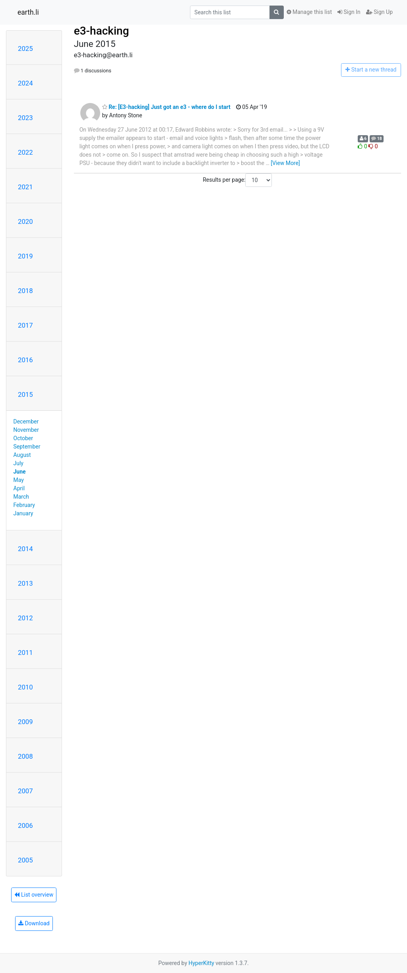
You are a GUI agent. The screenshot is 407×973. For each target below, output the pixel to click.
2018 (25, 291)
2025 (25, 48)
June (20, 471)
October (23, 438)
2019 (25, 256)
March (21, 496)
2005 (25, 860)
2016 (25, 360)
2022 (25, 152)
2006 (25, 825)
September (27, 446)
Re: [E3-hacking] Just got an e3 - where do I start (166, 107)
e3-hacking (101, 30)
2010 (25, 687)
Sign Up (379, 12)
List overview (33, 894)
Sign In (348, 12)
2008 (25, 756)
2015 (25, 394)
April (19, 488)
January (23, 513)
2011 (25, 652)
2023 (25, 118)
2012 (25, 618)
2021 (25, 187)
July (18, 463)
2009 (25, 722)
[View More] (285, 163)
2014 (25, 549)
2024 (25, 83)
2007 (25, 791)
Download (34, 923)
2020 (25, 221)
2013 (25, 583)
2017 (25, 325)
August (22, 455)
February (24, 505)
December (26, 421)
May (19, 480)
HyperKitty (201, 963)
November (26, 430)
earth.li (28, 12)
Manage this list (309, 12)
